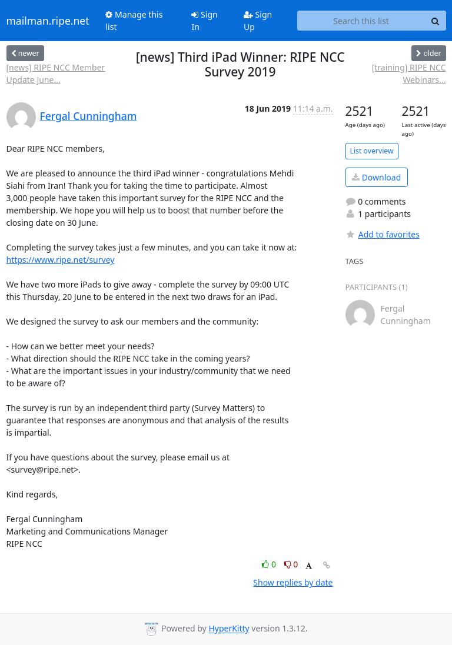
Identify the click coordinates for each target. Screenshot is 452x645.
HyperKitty (228, 628)
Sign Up (258, 20)
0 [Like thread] (270, 564)
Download (376, 177)
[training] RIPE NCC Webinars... (409, 73)
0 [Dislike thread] (291, 564)
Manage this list (133, 20)
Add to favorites (382, 234)
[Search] (435, 21)
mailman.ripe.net (47, 21)
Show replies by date (293, 582)
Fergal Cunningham (88, 116)
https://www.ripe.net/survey (60, 259)
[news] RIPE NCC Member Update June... (55, 73)
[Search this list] (361, 21)
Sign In (204, 20)
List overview (372, 151)
